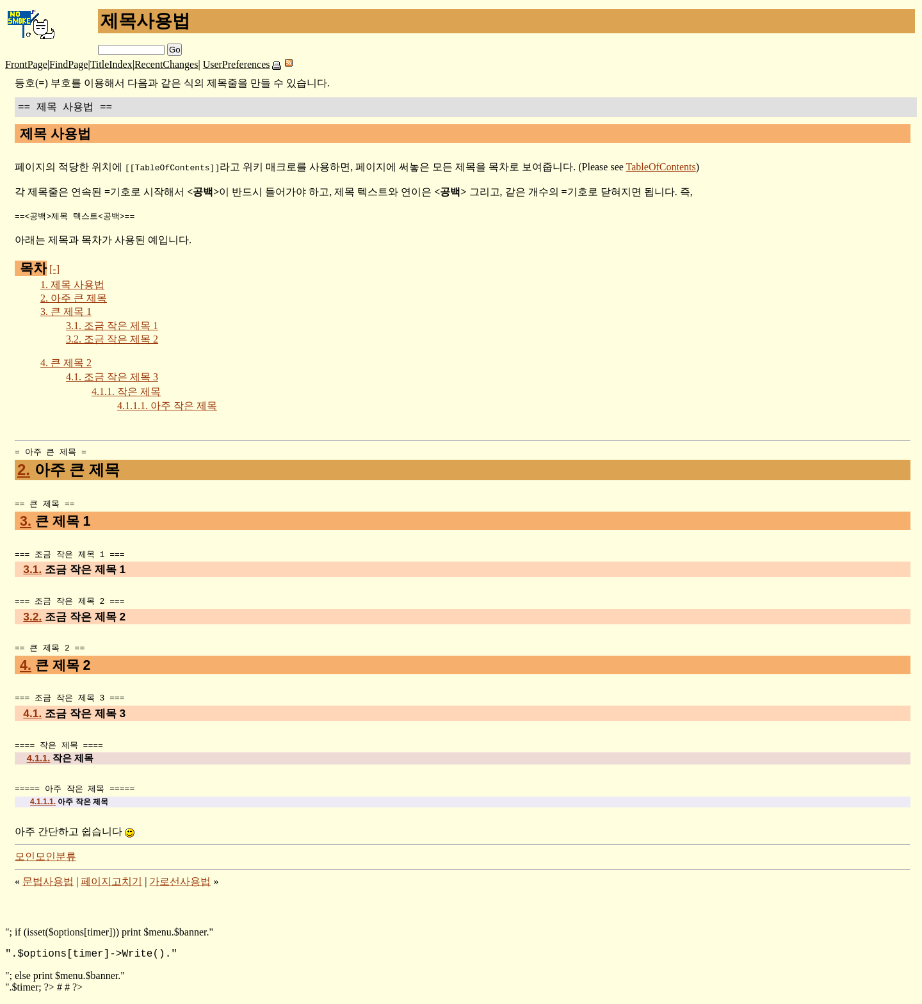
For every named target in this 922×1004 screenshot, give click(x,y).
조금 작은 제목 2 (112, 339)
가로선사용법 (180, 887)
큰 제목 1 (66, 312)
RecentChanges (166, 64)
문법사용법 (48, 887)
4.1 (32, 717)
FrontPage (26, 64)
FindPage (68, 64)
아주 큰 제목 (73, 298)
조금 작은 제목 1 (112, 326)
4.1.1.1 (43, 807)
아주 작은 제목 (167, 406)
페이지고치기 (111, 887)
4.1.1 (39, 763)
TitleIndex (111, 64)
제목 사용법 (72, 285)
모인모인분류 (45, 862)
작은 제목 (126, 392)
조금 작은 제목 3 (112, 377)
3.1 (32, 571)
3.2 (32, 619)
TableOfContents (661, 166)
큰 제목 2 (66, 363)
